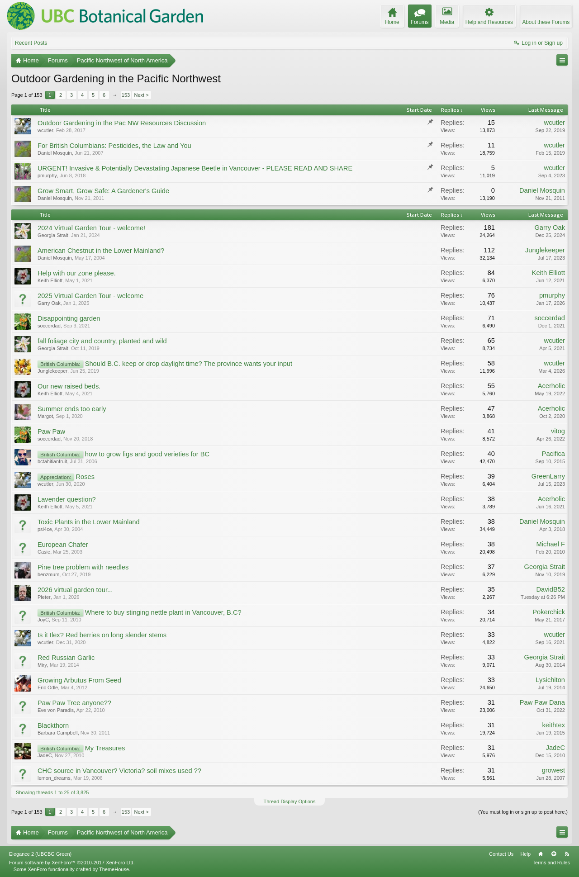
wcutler (45, 130)
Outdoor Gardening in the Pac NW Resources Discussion (122, 123)
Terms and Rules (551, 862)
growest (553, 770)
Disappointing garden (69, 318)
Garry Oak (549, 227)
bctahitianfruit (52, 461)
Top (554, 854)
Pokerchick (548, 612)
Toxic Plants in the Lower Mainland (89, 522)
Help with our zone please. (77, 273)
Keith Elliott (50, 280)
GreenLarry (548, 476)
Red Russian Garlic (66, 657)
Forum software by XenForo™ (72, 862)
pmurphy (47, 175)
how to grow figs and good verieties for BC (147, 454)
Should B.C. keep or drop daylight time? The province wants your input (188, 363)
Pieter (44, 597)
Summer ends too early (72, 408)
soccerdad (49, 325)
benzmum (48, 574)
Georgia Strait (53, 235)
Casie (44, 552)
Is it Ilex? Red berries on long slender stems (102, 635)
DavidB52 (550, 589)
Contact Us (501, 854)
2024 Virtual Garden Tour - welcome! (91, 228)
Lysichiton (550, 679)
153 (126, 95)
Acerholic (551, 385)
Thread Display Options (290, 801)
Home (540, 854)
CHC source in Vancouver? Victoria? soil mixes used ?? (119, 770)
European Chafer (63, 544)
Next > (141, 95)
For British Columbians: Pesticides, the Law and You (114, 145)
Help (525, 854)
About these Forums (546, 22)
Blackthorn (53, 725)
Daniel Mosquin (55, 153)
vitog (558, 431)
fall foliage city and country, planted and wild (102, 341)
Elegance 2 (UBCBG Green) (40, 854)
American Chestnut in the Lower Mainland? (101, 250)
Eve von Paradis (56, 710)
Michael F (550, 544)
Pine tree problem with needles (83, 567)
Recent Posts (31, 43)
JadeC (45, 755)
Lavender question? (67, 499)
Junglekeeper (545, 250)
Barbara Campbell (58, 732)
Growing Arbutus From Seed (79, 680)
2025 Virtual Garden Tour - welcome (90, 295)
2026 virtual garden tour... (75, 589)
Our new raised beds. (69, 386)
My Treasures (105, 748)
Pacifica (553, 453)
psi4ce (45, 529)
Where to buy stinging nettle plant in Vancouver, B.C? (163, 612)
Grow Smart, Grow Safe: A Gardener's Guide (103, 190)
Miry (42, 665)
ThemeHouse (114, 869)
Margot (45, 416)
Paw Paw (51, 431)
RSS (567, 854)
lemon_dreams (54, 778)
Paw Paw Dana (542, 702)
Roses (85, 476)
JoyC (43, 619)
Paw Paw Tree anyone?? (74, 702)
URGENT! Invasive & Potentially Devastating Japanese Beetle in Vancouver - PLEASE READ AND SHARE (195, 168)
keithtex (553, 725)
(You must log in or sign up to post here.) (523, 812)
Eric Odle (48, 687)
